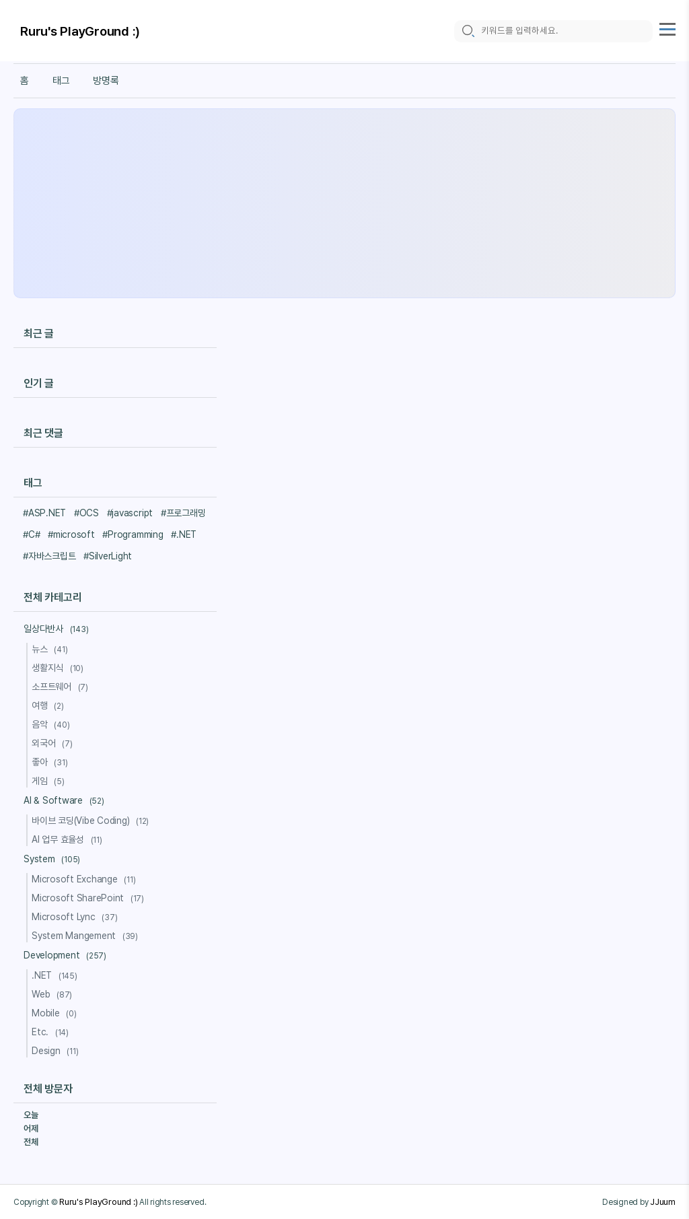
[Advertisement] (344, 203)
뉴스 (51, 648)
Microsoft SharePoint (90, 898)
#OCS (86, 513)
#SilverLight (107, 556)
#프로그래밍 (183, 513)
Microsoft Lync (76, 916)
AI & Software (66, 800)
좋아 (51, 762)
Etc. (52, 1031)
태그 (61, 81)
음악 (52, 724)
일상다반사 (58, 628)
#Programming (132, 534)
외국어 (54, 743)
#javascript (130, 513)
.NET (56, 975)
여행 (50, 705)
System (54, 859)
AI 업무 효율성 (69, 839)
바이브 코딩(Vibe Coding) (92, 820)
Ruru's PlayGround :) (80, 32)
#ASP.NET (44, 513)
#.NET (183, 534)
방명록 (105, 81)
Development (67, 955)
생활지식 (59, 667)
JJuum (663, 1201)
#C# (31, 534)
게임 (50, 780)
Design (57, 1050)
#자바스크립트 (49, 556)
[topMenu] (667, 28)
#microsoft (71, 534)
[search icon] (467, 31)
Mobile (56, 1013)
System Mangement (87, 935)
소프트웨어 (62, 686)
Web (54, 994)
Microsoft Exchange (86, 879)
